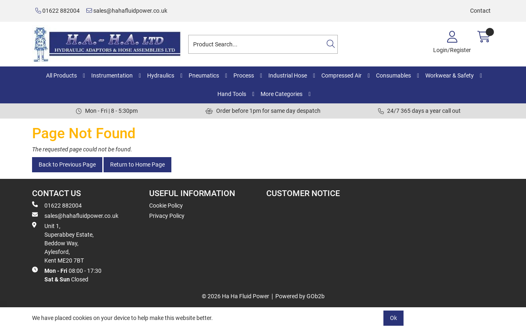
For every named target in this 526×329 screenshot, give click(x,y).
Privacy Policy (167, 215)
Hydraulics (160, 75)
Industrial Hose (287, 75)
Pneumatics (204, 75)
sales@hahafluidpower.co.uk (126, 10)
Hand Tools (231, 94)
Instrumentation (112, 75)
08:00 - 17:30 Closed (67, 275)
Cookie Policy (166, 205)
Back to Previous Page (67, 164)
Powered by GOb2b (300, 296)
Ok (393, 318)
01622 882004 (57, 10)
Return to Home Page (137, 164)
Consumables (393, 75)
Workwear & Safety (449, 75)
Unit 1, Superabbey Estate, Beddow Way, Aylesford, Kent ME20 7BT (63, 243)
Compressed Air (341, 75)
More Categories (281, 94)
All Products (61, 75)
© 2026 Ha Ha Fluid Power (235, 296)
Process (243, 75)
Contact (480, 10)
